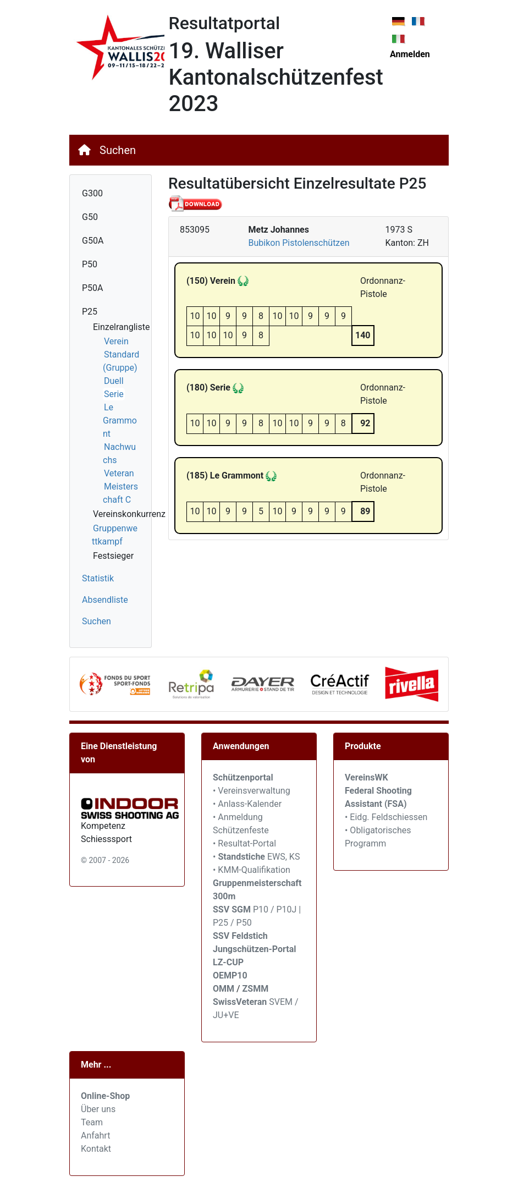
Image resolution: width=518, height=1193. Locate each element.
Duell (114, 381)
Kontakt (96, 1148)
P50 (89, 264)
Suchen (118, 150)
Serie (114, 394)
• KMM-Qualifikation (251, 870)
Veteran (119, 473)
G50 (90, 217)
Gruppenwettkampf (114, 535)
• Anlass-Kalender (247, 804)
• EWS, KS (256, 856)
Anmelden (410, 54)
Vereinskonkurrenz (129, 514)
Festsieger (113, 556)
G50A (92, 240)
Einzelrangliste (121, 327)
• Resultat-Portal (244, 843)
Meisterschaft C (120, 493)
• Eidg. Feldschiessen (386, 817)
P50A (92, 288)
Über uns (98, 1109)
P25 (89, 311)
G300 (92, 193)
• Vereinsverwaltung (251, 790)
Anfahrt (95, 1135)
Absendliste (105, 600)
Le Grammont (120, 420)
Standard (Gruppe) (121, 361)
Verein (116, 341)
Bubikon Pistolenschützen (299, 243)
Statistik (98, 578)
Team (92, 1122)
